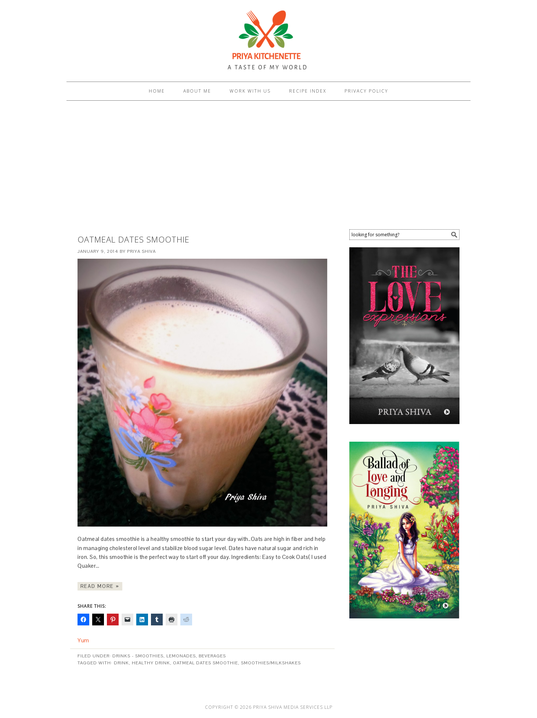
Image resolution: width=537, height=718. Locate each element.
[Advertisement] (268, 166)
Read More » (99, 586)
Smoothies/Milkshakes (271, 663)
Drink (121, 663)
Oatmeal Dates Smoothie (134, 239)
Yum (83, 640)
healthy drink (151, 663)
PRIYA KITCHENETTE (268, 37)
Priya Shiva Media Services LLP (292, 707)
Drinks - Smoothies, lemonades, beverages (169, 656)
